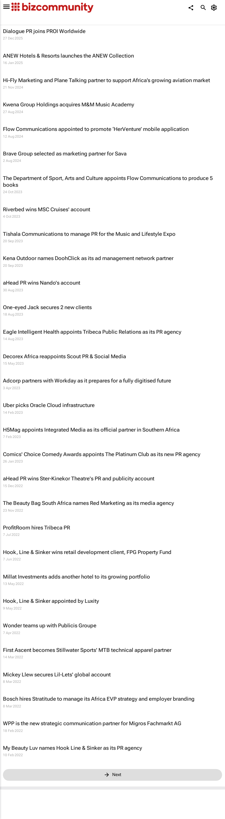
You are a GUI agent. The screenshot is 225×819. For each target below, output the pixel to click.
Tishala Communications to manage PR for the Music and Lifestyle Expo (89, 234)
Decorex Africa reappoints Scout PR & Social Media (64, 356)
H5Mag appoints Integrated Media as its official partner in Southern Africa (91, 430)
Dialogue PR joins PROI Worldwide (44, 31)
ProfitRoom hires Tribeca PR (36, 527)
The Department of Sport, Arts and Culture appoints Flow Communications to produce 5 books (108, 181)
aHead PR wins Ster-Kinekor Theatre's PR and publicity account (78, 478)
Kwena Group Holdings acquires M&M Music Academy (68, 104)
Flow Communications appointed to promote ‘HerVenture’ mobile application (96, 129)
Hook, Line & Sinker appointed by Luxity (51, 601)
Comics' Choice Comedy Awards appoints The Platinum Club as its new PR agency (101, 454)
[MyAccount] (214, 7)
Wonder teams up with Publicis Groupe (49, 625)
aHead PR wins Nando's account (41, 283)
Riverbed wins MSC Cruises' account (46, 209)
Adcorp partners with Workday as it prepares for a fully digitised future (87, 381)
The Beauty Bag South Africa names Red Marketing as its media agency (88, 503)
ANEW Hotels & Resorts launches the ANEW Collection (68, 56)
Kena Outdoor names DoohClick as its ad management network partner (88, 258)
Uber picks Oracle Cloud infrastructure (49, 405)
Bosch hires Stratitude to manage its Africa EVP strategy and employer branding (99, 699)
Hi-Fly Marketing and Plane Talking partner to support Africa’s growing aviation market (106, 80)
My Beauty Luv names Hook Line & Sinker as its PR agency (72, 748)
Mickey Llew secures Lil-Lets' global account (57, 674)
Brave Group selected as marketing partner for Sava (65, 153)
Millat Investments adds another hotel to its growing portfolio (76, 577)
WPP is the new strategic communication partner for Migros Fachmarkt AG (92, 723)
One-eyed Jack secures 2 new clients (47, 307)
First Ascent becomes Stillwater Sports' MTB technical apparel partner (87, 650)
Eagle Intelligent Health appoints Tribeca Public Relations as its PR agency (92, 332)
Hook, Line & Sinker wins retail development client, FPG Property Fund (87, 552)
